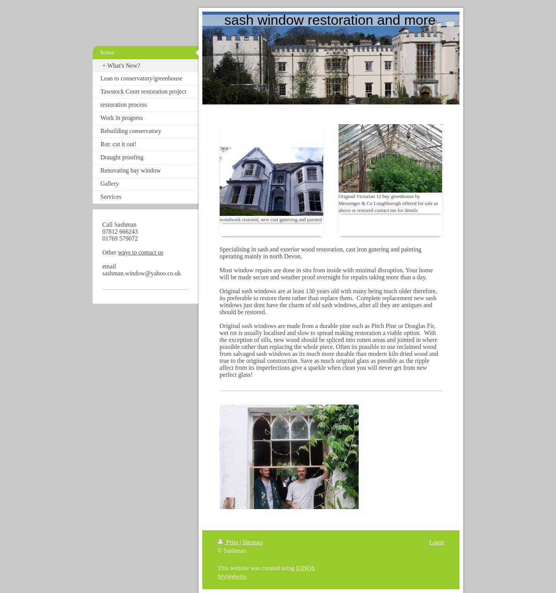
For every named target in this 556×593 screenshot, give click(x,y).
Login (436, 542)
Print (229, 542)
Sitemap (252, 542)
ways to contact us (140, 252)
